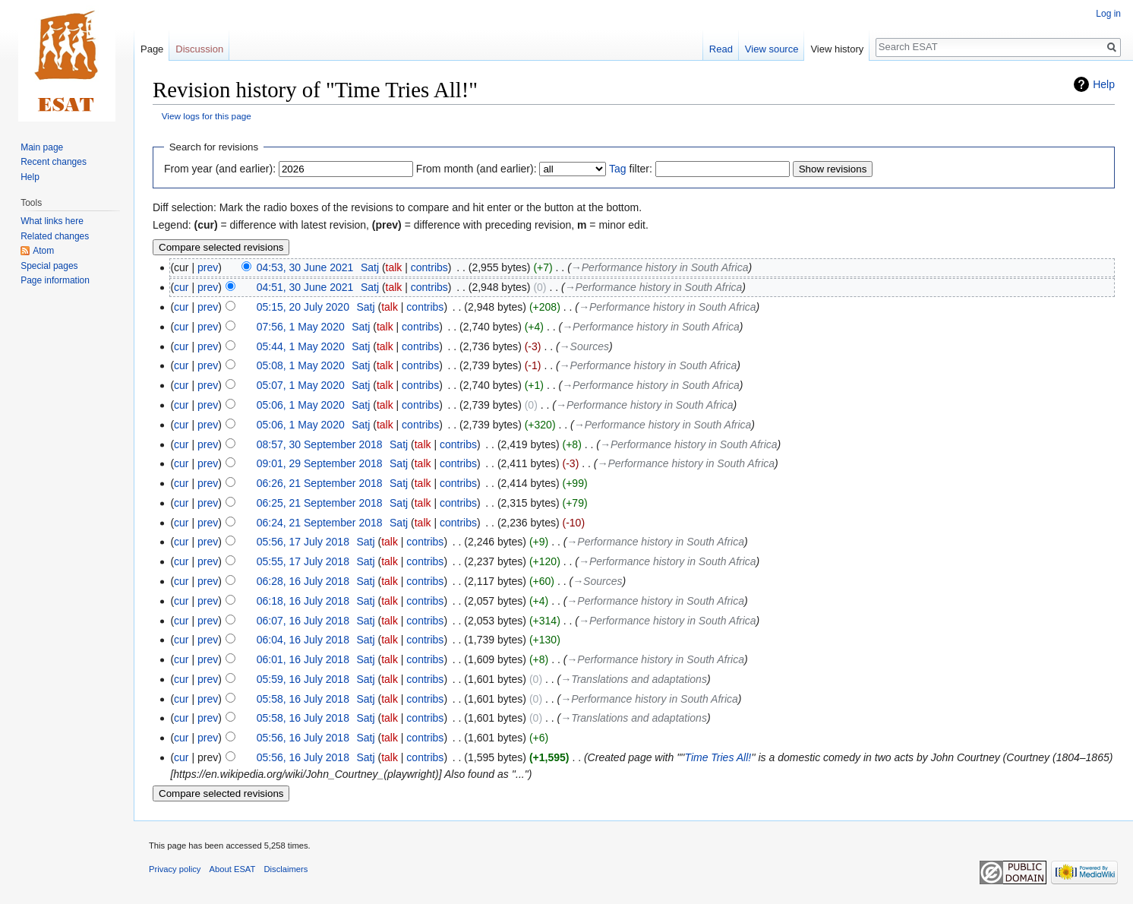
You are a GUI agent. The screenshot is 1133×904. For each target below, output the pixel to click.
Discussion (199, 49)
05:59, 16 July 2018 (303, 679)
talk (394, 267)
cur (181, 287)
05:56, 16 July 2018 (303, 738)
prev (207, 267)
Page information (55, 280)
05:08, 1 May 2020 (301, 365)
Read (721, 49)
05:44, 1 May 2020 (301, 346)
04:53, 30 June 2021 (305, 267)
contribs (429, 267)
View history (836, 49)
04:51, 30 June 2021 (305, 287)
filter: (630, 169)
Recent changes (54, 161)
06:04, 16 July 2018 (303, 640)
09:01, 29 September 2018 (320, 463)
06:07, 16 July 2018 (303, 621)
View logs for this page (206, 116)
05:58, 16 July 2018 (303, 699)
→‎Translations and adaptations (633, 679)
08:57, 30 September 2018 (320, 444)
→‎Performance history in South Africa (660, 267)
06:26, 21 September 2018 (320, 483)
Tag (617, 169)
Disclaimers (286, 869)
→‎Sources (584, 346)
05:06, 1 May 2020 (301, 405)
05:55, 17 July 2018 (303, 561)
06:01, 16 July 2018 (303, 659)
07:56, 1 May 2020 (301, 327)
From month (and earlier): (476, 169)
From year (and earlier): (220, 169)
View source (772, 49)
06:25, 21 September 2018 (320, 503)
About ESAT (233, 869)
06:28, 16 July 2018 (303, 581)
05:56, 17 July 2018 (303, 542)
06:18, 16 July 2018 (303, 601)
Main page (42, 147)
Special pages (49, 266)
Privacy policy (174, 869)
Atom (43, 250)
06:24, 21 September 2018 (320, 523)
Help (1104, 84)
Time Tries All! (717, 757)
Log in (1108, 13)
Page (151, 49)
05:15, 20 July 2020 (303, 307)
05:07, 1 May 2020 (301, 385)
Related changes (55, 236)
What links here (52, 221)
